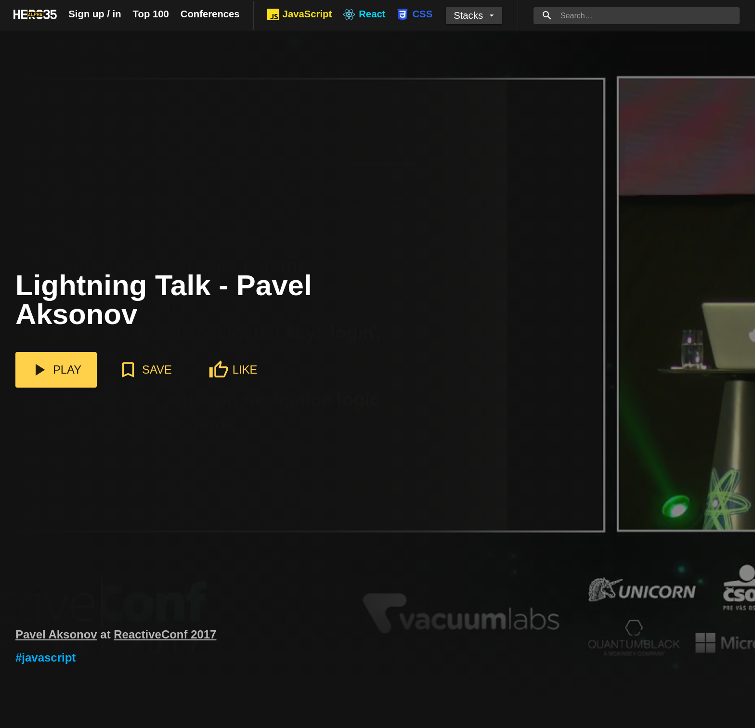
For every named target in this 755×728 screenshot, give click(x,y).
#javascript (45, 657)
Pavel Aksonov (56, 634)
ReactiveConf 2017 (165, 634)
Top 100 (151, 14)
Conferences (210, 14)
